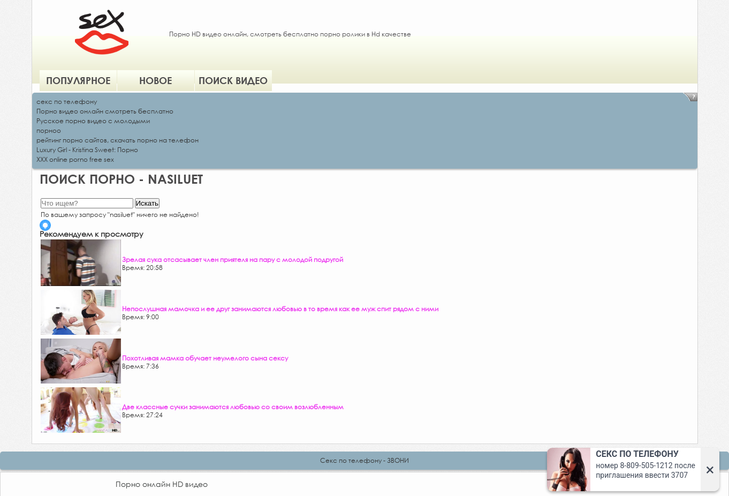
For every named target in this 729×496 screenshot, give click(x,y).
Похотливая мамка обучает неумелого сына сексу (205, 358)
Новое (155, 80)
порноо (48, 130)
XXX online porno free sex (75, 159)
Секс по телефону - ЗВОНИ (364, 460)
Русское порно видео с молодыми (93, 121)
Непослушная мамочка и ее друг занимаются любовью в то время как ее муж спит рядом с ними (280, 309)
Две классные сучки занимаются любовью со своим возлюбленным (233, 407)
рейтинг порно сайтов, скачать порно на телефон (117, 140)
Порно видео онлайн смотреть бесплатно (104, 111)
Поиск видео (233, 80)
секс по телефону (66, 101)
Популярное (78, 80)
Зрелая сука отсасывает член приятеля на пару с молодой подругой (232, 259)
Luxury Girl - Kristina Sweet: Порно (87, 150)
